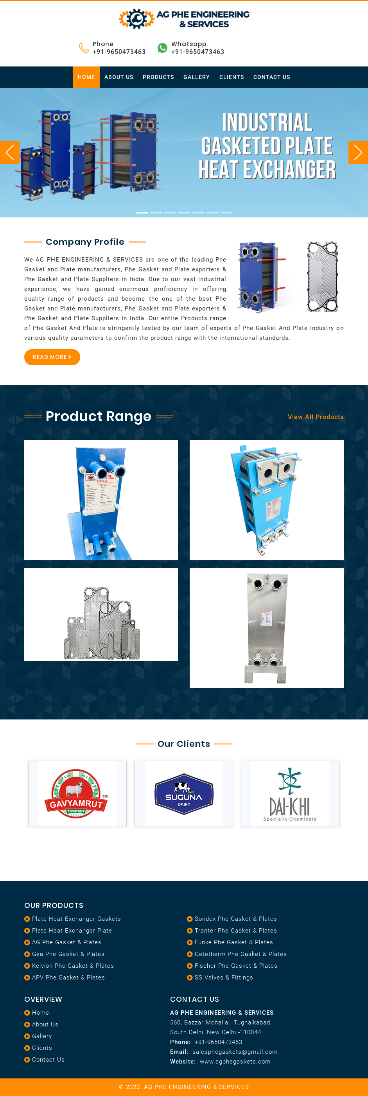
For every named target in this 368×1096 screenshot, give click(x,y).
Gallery (196, 77)
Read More (52, 357)
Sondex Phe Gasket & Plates (236, 918)
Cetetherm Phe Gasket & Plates (241, 954)
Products (158, 77)
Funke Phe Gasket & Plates (234, 942)
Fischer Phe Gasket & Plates (236, 965)
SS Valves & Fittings (224, 977)
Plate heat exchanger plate (72, 930)
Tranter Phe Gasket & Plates (236, 930)
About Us (118, 77)
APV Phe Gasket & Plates (68, 977)
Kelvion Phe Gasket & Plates (73, 965)
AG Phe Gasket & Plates (67, 942)
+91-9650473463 (119, 52)
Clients (231, 77)
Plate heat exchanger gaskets (76, 918)
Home (86, 77)
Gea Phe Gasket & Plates (68, 954)
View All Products (316, 417)
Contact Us (271, 77)
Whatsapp (188, 44)
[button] (27, 152)
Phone (103, 44)
